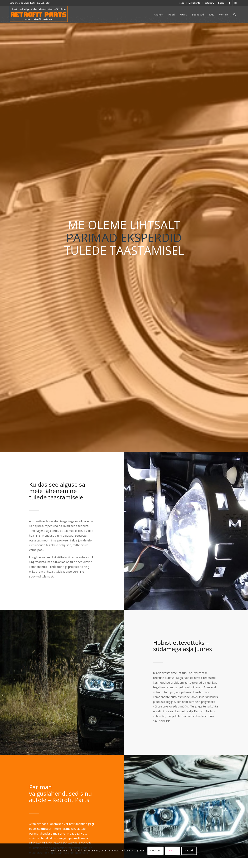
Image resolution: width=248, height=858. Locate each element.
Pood (181, 2)
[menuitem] (182, 3)
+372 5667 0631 (43, 2)
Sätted (189, 850)
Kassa (221, 2)
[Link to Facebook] (229, 3)
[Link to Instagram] (235, 3)
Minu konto (194, 2)
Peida (172, 850)
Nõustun (155, 850)
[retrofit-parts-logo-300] (39, 14)
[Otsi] (234, 14)
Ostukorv (209, 2)
